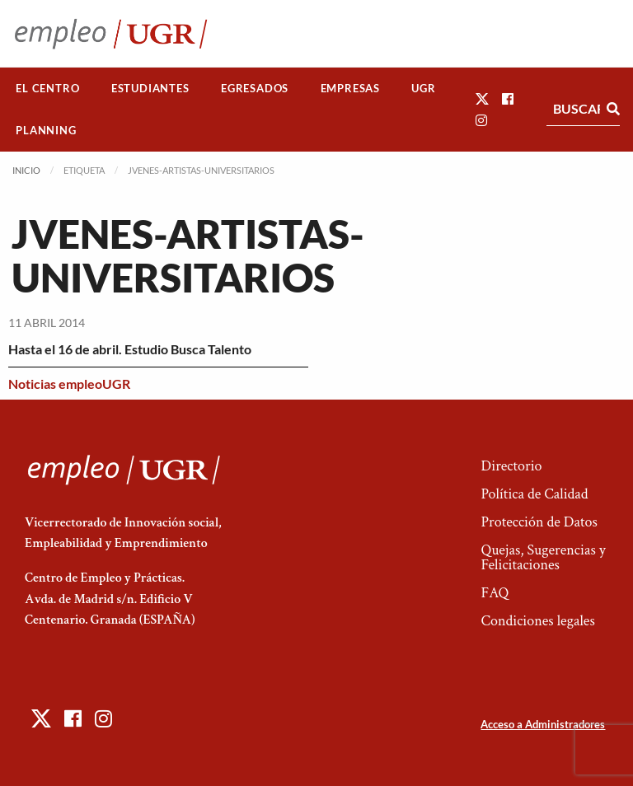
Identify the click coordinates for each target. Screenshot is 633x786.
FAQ (495, 592)
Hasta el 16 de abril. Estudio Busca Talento (129, 349)
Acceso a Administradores (543, 724)
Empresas (350, 88)
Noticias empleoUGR (69, 383)
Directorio (511, 465)
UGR (423, 88)
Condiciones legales (537, 620)
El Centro (47, 88)
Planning (46, 130)
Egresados (254, 88)
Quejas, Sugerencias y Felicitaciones (543, 557)
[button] (482, 98)
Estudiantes (150, 88)
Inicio (26, 170)
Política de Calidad (534, 493)
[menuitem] (48, 89)
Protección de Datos (539, 521)
